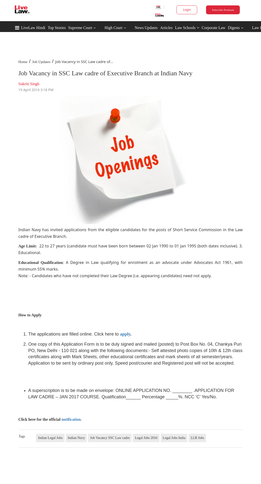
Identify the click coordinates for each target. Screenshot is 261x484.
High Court (113, 28)
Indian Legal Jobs (50, 438)
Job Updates (41, 62)
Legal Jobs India (174, 438)
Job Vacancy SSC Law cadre (110, 438)
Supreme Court (80, 28)
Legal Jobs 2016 (146, 438)
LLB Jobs (197, 438)
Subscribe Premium (223, 9)
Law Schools (187, 28)
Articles (166, 28)
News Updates (146, 28)
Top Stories (57, 28)
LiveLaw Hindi (33, 28)
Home (23, 62)
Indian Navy (76, 438)
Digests (234, 28)
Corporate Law (213, 28)
